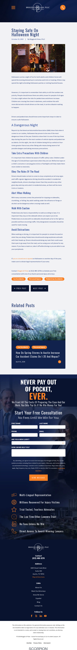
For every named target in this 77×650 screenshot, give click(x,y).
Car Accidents (18, 279)
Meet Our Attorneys (38, 591)
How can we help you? (21, 447)
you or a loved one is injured (22, 259)
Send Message (38, 477)
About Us (38, 587)
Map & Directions (38, 577)
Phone (14, 432)
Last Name (43, 424)
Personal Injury (35, 279)
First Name (16, 424)
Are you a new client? (20, 440)
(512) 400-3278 (38, 558)
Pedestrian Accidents (54, 279)
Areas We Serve (38, 595)
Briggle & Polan (23, 271)
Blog (38, 602)
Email (41, 432)
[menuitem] (29, 643)
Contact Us (38, 606)
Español (38, 598)
